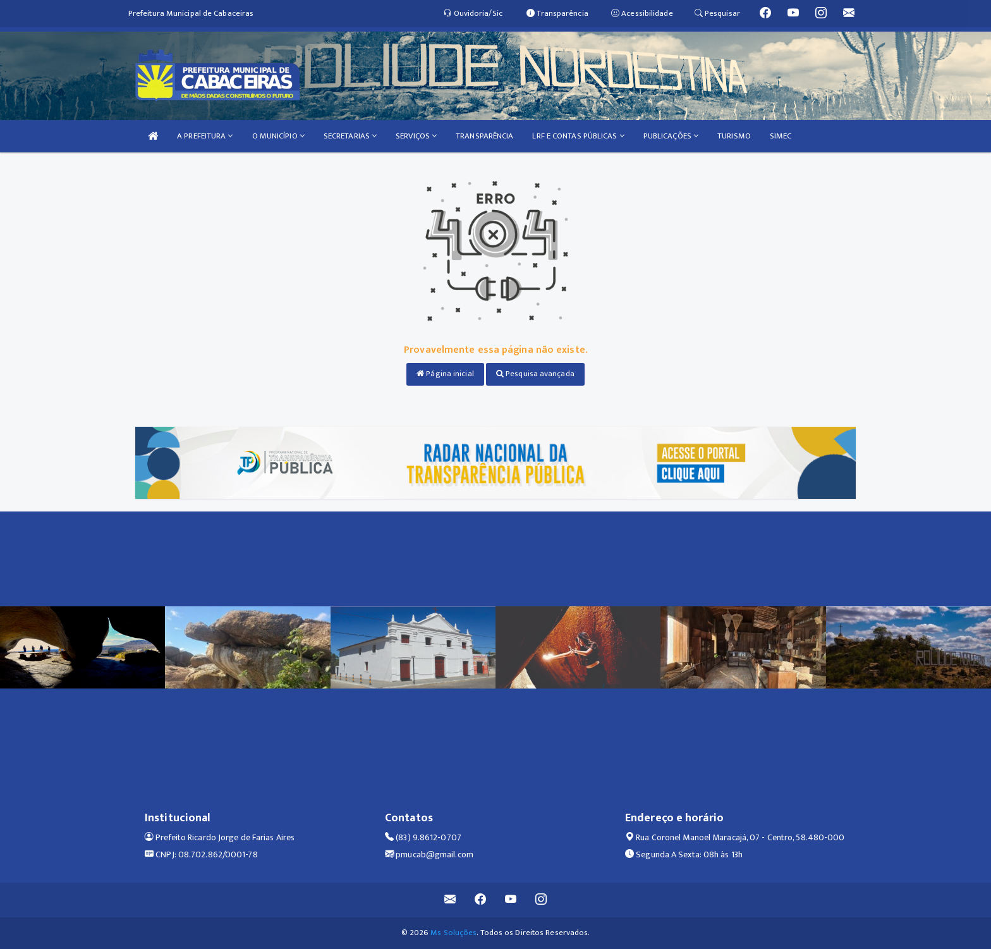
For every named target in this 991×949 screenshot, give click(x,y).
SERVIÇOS (416, 136)
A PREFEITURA (205, 136)
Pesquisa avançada (535, 374)
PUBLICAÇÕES (670, 136)
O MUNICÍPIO (278, 136)
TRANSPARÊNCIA (484, 136)
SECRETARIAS (350, 136)
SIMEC (781, 136)
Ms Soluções (453, 933)
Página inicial (445, 374)
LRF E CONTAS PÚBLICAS (578, 136)
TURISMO (734, 136)
